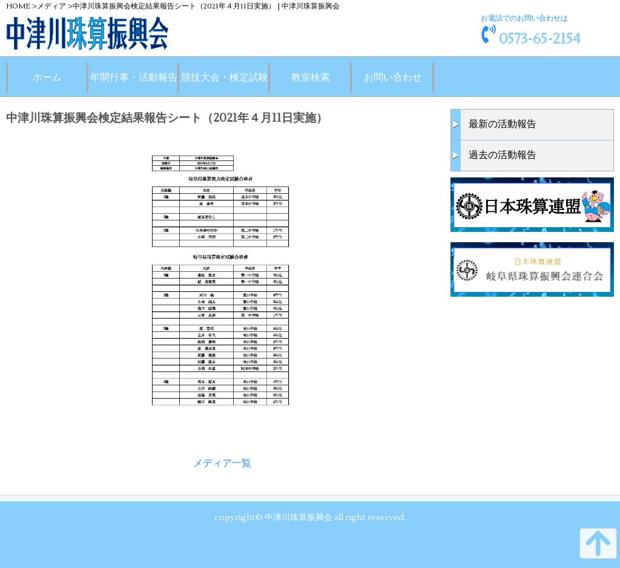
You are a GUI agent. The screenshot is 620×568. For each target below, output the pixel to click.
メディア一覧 (222, 463)
